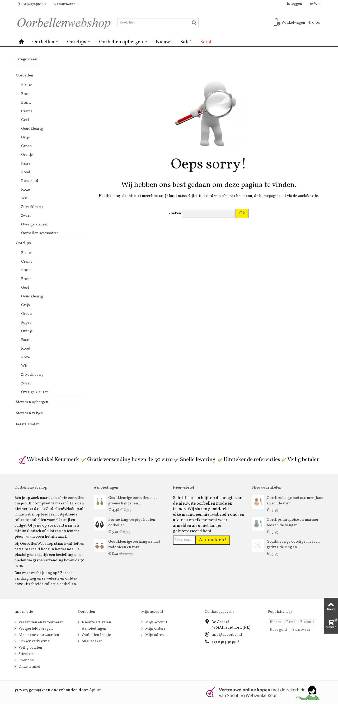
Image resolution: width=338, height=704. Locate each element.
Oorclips (76, 41)
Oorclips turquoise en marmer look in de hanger (292, 522)
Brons (26, 94)
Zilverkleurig (32, 207)
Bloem (275, 622)
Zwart (26, 215)
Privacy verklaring (34, 641)
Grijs (25, 137)
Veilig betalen (30, 647)
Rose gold (29, 181)
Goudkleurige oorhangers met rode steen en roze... (134, 544)
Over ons (26, 660)
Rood (25, 172)
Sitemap (25, 654)
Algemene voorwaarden (38, 635)
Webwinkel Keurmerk (48, 460)
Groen (26, 146)
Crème (26, 261)
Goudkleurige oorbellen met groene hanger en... (132, 500)
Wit (24, 198)
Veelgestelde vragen (35, 628)
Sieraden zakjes (29, 413)
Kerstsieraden (28, 424)
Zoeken (175, 213)
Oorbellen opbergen (121, 41)
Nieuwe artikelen (96, 622)
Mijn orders (155, 628)
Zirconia (307, 622)
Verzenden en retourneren (41, 622)
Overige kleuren (35, 224)
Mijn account (155, 622)
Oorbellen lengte (96, 635)
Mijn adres (154, 635)
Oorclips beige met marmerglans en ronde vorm (295, 500)
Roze (25, 189)
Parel (290, 622)
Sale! (186, 41)
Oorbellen (43, 41)
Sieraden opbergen (32, 402)
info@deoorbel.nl (227, 634)
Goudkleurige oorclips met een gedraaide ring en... (293, 544)
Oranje (27, 154)
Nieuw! (164, 41)
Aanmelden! (212, 540)
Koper (26, 322)
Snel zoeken (92, 641)
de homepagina (267, 196)
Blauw (26, 85)
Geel (25, 120)
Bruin (26, 102)
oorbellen (76, 497)
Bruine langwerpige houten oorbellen (131, 522)
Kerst (206, 41)
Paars (25, 163)
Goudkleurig (32, 128)
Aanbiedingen (93, 628)
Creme (26, 111)
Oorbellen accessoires (40, 233)
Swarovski (301, 629)
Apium (95, 690)
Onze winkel (29, 666)
